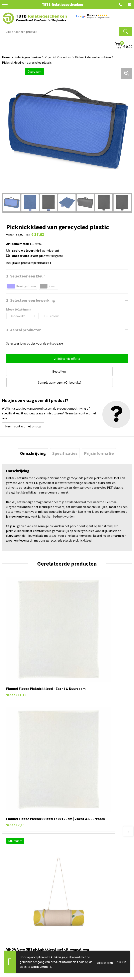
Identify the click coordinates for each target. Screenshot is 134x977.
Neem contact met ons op (23, 414)
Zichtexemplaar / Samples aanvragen (94, 830)
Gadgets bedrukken (15, 875)
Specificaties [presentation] (65, 440)
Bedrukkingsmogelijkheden (88, 812)
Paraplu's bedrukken (16, 893)
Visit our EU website (82, 899)
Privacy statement (81, 881)
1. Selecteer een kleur (25, 275)
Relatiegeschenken (27, 57)
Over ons (75, 857)
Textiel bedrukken (14, 887)
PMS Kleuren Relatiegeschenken (91, 818)
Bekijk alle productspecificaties (28, 263)
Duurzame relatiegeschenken (22, 869)
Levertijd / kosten (81, 800)
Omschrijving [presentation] (33, 440)
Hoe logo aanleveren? (84, 824)
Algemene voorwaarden (85, 893)
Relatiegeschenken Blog (86, 869)
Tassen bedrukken (14, 863)
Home (6, 57)
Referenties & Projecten (85, 875)
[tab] (33, 441)
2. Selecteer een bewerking (30, 300)
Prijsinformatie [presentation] (99, 440)
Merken (7, 899)
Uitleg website (79, 806)
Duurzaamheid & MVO (83, 836)
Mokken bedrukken (15, 881)
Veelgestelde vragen (83, 794)
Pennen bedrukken (15, 857)
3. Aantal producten (23, 329)
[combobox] (60, 31)
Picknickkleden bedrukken (93, 57)
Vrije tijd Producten (58, 57)
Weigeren (121, 961)
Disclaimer (76, 887)
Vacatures (75, 863)
